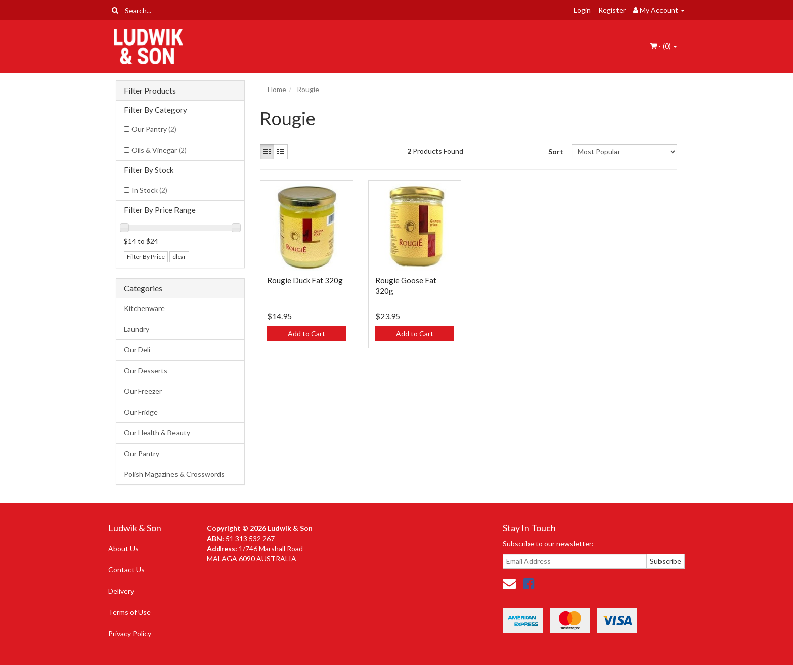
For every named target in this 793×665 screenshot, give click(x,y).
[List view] (281, 151)
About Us (123, 548)
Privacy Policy (129, 633)
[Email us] (509, 583)
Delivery (121, 591)
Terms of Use (129, 612)
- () (663, 45)
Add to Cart (306, 333)
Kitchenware (144, 308)
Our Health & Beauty (157, 432)
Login (582, 10)
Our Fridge (141, 412)
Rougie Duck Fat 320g (305, 280)
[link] (528, 583)
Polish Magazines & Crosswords (174, 474)
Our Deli (137, 349)
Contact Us (126, 569)
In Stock (149, 190)
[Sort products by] (624, 151)
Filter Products (150, 90)
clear (179, 256)
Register (612, 10)
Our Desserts (145, 370)
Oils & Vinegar (159, 150)
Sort (555, 151)
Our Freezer (143, 391)
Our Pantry (154, 129)
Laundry (136, 329)
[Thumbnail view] (267, 151)
